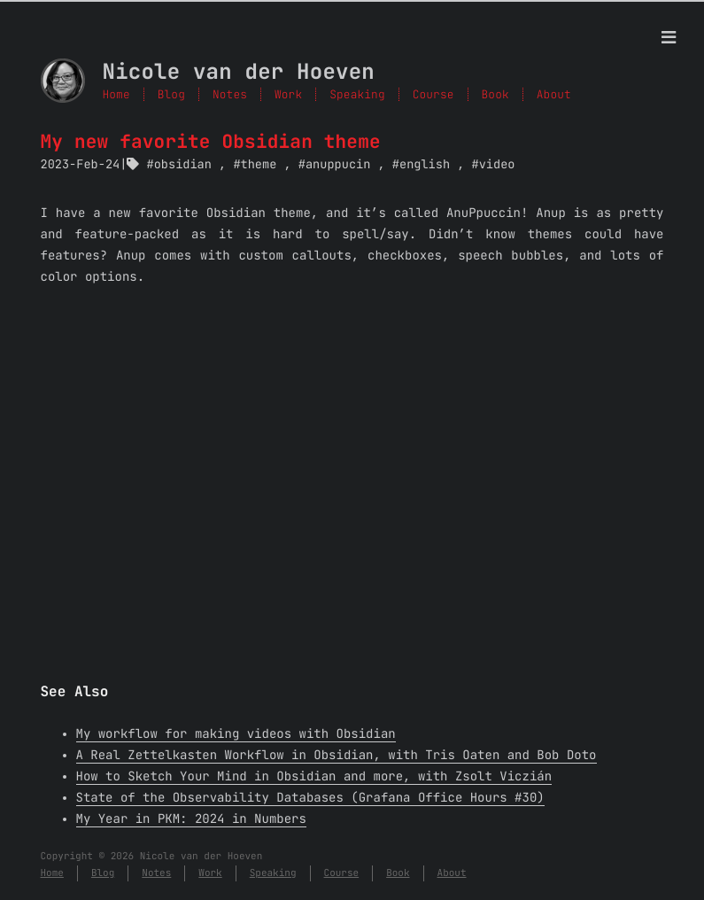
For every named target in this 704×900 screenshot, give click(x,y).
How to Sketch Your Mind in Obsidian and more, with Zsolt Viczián (314, 777)
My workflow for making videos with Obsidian (236, 734)
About (554, 94)
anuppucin (338, 165)
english (424, 165)
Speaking (356, 94)
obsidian (183, 165)
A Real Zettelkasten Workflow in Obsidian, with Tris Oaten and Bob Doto (336, 756)
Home (116, 94)
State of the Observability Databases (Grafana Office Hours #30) (310, 798)
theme (259, 165)
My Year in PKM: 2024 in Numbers (191, 819)
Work (288, 94)
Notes (230, 94)
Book (495, 94)
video (497, 165)
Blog (171, 94)
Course (433, 94)
